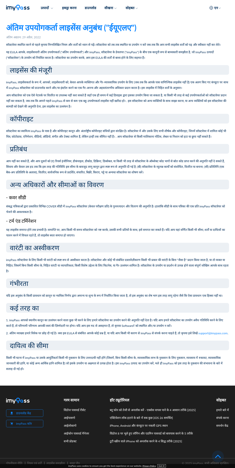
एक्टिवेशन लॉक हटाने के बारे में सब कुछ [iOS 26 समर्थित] (141, 417)
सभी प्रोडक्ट (70, 441)
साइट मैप (75, 463)
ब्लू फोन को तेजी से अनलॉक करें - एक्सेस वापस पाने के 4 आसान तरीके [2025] (153, 410)
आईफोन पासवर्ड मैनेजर (76, 433)
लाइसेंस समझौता (55, 463)
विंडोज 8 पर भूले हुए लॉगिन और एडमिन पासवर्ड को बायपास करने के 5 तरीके (151, 433)
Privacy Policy (149, 465)
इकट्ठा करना (69, 8)
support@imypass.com (213, 333)
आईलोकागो (70, 425)
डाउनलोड (90, 8)
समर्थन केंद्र (222, 425)
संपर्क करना (222, 417)
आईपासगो (69, 417)
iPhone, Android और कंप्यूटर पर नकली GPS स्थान (139, 425)
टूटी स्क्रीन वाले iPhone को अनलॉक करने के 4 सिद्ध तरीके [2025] (146, 441)
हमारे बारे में (222, 410)
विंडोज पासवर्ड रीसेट (75, 410)
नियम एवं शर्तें (34, 463)
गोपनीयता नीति (14, 463)
